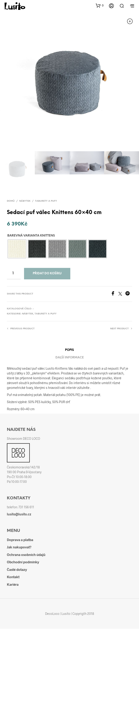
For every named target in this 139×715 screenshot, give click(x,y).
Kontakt (13, 577)
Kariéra (13, 584)
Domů (11, 201)
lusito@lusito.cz (19, 514)
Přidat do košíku (47, 273)
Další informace (69, 357)
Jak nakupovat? (19, 547)
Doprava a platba (20, 540)
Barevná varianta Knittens (31, 235)
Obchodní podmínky (23, 562)
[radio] (17, 249)
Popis (69, 350)
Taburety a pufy (46, 201)
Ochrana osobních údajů (26, 555)
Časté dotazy (17, 569)
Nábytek (24, 201)
